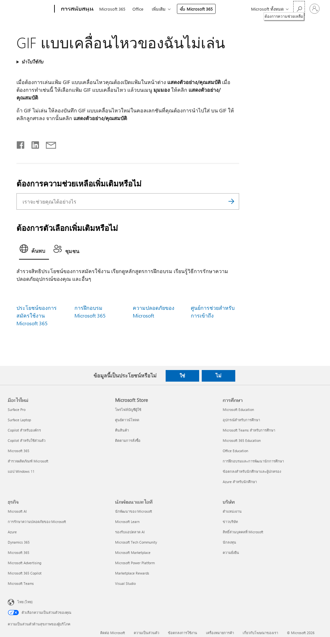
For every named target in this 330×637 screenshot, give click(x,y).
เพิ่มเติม (159, 9)
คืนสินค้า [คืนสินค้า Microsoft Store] (122, 430)
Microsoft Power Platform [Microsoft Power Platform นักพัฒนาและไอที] (135, 562)
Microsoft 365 (112, 9)
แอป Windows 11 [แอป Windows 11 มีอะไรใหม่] (21, 471)
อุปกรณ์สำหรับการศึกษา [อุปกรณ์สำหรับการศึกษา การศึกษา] (241, 419)
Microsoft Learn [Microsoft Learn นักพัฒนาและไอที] (127, 521)
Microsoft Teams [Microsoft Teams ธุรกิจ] (21, 583)
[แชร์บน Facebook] (20, 143)
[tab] (34, 251)
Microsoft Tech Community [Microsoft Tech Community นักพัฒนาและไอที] (136, 542)
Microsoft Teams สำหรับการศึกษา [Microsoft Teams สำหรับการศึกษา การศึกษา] (249, 430)
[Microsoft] (30, 9)
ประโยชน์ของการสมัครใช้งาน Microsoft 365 (36, 315)
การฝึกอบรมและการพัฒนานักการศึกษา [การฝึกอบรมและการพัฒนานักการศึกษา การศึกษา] (253, 461)
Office (137, 9)
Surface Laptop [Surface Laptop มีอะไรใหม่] (19, 419)
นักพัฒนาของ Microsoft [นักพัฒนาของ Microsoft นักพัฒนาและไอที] (133, 511)
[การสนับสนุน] (77, 9)
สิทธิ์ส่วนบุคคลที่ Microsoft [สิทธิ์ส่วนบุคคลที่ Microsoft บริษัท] (243, 531)
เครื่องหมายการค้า (220, 632)
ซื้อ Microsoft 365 (196, 9)
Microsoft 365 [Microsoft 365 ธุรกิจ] (18, 552)
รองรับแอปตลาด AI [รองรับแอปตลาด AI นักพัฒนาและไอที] (130, 531)
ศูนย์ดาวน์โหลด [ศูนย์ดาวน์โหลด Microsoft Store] (127, 419)
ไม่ (218, 375)
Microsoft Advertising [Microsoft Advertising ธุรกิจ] (24, 562)
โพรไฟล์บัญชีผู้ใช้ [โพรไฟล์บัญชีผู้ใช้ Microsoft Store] (128, 409)
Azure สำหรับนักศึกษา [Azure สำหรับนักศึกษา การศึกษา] (240, 481)
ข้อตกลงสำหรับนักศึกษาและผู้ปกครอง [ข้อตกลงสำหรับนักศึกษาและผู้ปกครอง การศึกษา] (252, 471)
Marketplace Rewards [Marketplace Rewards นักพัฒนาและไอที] (132, 573)
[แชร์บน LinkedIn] (32, 143)
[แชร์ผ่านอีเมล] (48, 143)
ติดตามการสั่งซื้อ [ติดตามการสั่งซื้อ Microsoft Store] (128, 440)
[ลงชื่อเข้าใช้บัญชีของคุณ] (314, 8)
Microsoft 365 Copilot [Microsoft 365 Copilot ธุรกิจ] (25, 573)
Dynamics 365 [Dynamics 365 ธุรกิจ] (19, 542)
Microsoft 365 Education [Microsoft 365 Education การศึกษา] (242, 440)
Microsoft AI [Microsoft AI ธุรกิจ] (17, 511)
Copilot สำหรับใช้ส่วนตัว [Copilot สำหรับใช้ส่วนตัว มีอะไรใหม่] (26, 440)
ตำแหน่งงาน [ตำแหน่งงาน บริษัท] (232, 511)
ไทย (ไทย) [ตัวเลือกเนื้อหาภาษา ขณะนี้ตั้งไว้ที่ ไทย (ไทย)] (25, 601)
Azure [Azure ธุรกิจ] (12, 531)
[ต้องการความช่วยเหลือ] (299, 8)
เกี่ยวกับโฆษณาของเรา (260, 632)
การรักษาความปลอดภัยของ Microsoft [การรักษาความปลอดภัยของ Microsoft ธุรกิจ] (37, 521)
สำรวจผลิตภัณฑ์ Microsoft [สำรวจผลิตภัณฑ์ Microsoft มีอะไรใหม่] (28, 461)
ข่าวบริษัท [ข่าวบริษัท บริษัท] (230, 521)
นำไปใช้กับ (32, 62)
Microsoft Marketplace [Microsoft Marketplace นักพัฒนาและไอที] (132, 552)
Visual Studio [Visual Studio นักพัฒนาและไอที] (125, 583)
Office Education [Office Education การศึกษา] (235, 450)
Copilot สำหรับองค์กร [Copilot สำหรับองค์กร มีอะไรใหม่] (24, 430)
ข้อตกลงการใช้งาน (182, 632)
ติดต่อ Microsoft (112, 632)
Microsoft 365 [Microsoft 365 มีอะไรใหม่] (18, 450)
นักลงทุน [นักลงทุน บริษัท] (229, 542)
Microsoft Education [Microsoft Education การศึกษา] (238, 409)
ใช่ (182, 375)
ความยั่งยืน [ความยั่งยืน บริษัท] (231, 552)
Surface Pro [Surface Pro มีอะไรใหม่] (16, 409)
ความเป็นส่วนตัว (146, 632)
